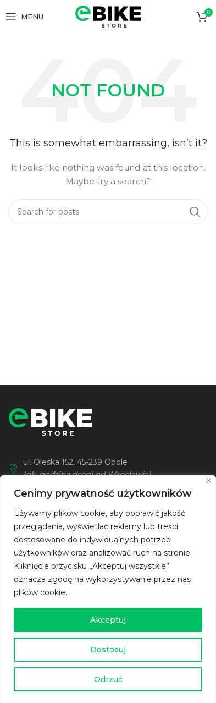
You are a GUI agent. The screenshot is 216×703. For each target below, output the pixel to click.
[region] (108, 589)
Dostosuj (108, 650)
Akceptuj (108, 620)
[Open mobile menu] (24, 17)
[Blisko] (208, 480)
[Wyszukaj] (108, 211)
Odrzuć (108, 679)
